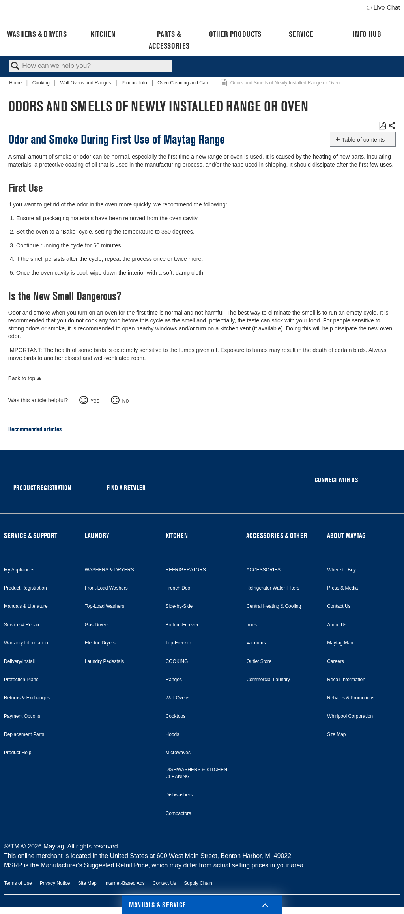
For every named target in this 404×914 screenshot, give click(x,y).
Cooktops (176, 716)
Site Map (336, 734)
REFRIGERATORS (186, 570)
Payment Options (22, 716)
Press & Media (342, 588)
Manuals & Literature (26, 606)
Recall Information (346, 679)
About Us (336, 624)
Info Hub (367, 34)
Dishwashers (179, 795)
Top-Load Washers (104, 606)
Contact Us (338, 606)
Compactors (178, 813)
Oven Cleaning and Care (184, 83)
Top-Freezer (178, 643)
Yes (94, 400)
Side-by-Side (179, 606)
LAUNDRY (97, 535)
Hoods (173, 734)
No (125, 400)
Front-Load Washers (106, 588)
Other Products (235, 34)
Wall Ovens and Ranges (86, 83)
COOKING (177, 661)
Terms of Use (18, 883)
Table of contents (363, 140)
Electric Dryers (100, 643)
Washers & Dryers (37, 34)
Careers (335, 661)
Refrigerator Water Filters (272, 588)
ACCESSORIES (263, 570)
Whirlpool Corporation (350, 716)
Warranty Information (26, 643)
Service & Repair (21, 624)
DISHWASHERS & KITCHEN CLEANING (196, 773)
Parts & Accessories (169, 40)
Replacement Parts (24, 734)
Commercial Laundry (268, 679)
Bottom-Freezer (182, 624)
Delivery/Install (19, 661)
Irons (251, 624)
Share (391, 126)
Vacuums (256, 643)
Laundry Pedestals (104, 661)
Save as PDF (382, 126)
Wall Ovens (178, 697)
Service (301, 34)
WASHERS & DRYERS (109, 570)
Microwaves (178, 752)
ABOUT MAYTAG (346, 535)
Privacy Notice (55, 883)
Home (16, 83)
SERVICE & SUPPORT (30, 535)
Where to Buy (341, 570)
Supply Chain (198, 883)
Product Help (17, 752)
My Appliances (19, 570)
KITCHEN (177, 535)
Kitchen (103, 34)
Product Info (135, 83)
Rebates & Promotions (350, 697)
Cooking (41, 83)
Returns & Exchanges (27, 697)
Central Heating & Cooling (273, 606)
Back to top (21, 378)
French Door (179, 588)
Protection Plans (21, 679)
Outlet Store (258, 661)
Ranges (174, 679)
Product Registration (25, 588)
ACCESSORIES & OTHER (276, 535)
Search (15, 66)
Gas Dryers (97, 624)
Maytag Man (340, 643)
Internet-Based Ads (125, 883)
